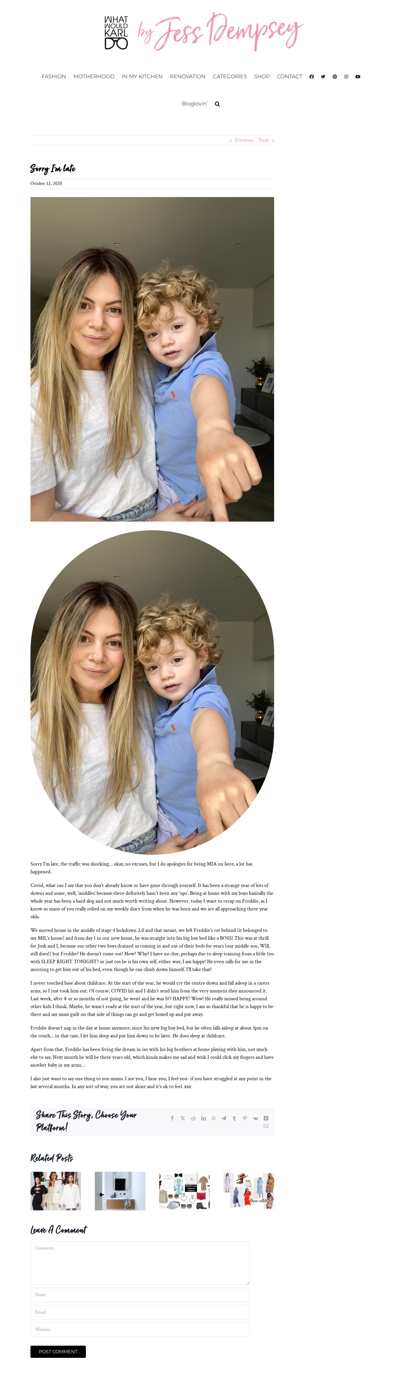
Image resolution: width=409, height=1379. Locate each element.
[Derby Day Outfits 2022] (55, 1175)
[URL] (140, 1329)
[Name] (140, 1295)
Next (264, 140)
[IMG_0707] (152, 359)
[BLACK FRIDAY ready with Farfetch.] (184, 1175)
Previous (244, 140)
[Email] (140, 1312)
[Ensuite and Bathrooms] (120, 1175)
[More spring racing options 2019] (249, 1175)
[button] (217, 103)
